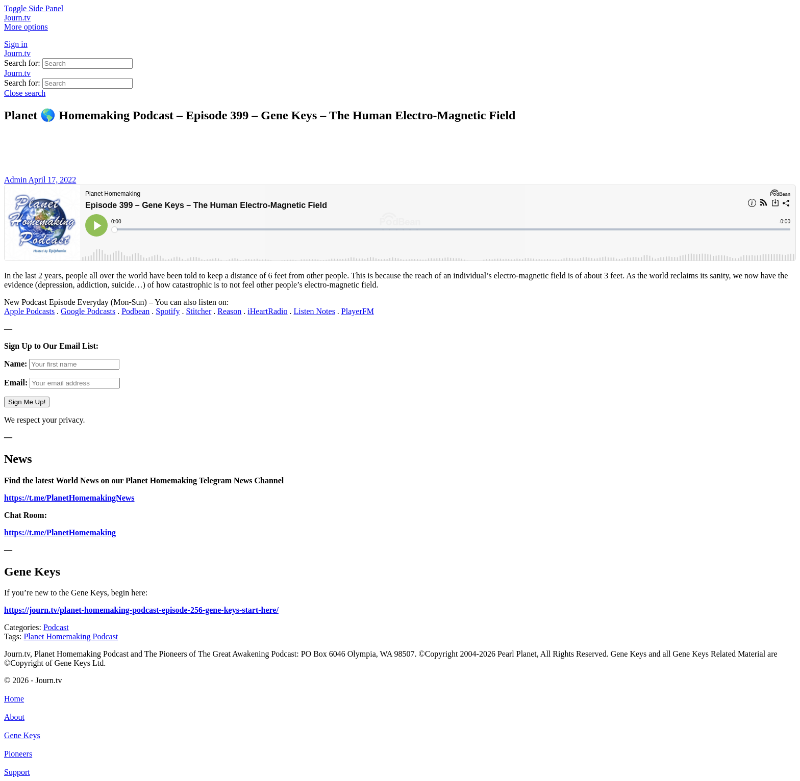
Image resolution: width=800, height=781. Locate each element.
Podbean (135, 311)
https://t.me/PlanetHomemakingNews (69, 497)
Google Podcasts (88, 311)
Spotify (168, 311)
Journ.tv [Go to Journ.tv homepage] (17, 17)
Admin (16, 179)
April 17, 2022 (53, 179)
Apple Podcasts (29, 311)
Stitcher (198, 311)
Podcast (56, 627)
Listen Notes (314, 311)
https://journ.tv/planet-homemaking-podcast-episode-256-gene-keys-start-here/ (141, 610)
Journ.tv (17, 53)
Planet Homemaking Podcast (70, 636)
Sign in (16, 44)
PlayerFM (357, 311)
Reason (229, 311)
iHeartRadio (267, 311)
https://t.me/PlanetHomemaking (60, 532)
